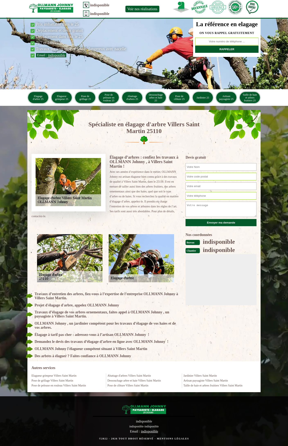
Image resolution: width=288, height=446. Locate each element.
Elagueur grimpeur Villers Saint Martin (54, 375)
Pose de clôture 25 (179, 97)
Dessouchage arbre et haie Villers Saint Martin (134, 380)
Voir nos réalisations (141, 9)
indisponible (98, 5)
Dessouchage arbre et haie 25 (156, 97)
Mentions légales (173, 438)
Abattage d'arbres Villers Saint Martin (129, 375)
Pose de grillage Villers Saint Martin (52, 380)
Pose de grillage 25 (85, 97)
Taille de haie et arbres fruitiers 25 (250, 97)
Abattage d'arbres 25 (132, 97)
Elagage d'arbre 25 (38, 97)
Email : (51, 55)
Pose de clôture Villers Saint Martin (127, 385)
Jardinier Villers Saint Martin (200, 375)
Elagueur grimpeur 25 (61, 97)
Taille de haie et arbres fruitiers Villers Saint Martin (213, 385)
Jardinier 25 (203, 97)
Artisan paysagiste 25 (226, 97)
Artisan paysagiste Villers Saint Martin (205, 380)
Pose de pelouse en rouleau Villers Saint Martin (59, 385)
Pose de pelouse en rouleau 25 (108, 97)
